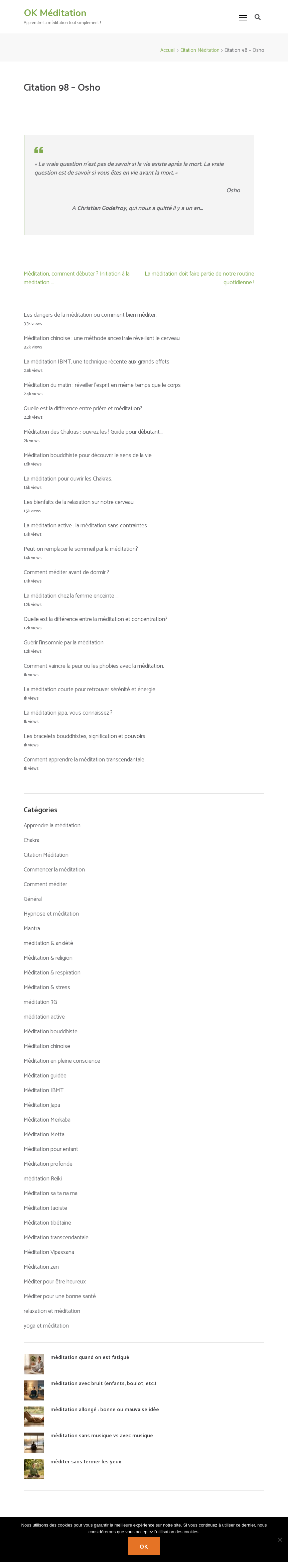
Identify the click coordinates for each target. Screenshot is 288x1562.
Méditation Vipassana (49, 1252)
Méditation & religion (48, 958)
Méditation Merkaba (47, 1120)
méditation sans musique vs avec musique (101, 1435)
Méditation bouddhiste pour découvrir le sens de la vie (88, 455)
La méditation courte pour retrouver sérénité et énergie (89, 689)
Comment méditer (45, 884)
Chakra (31, 840)
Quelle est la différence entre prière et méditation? (83, 408)
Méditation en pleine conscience (62, 1061)
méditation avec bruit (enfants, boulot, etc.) (103, 1383)
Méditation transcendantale (56, 1237)
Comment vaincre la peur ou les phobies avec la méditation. (94, 666)
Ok (144, 1547)
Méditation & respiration (52, 972)
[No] (279, 1539)
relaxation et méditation (52, 1311)
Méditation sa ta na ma (51, 1193)
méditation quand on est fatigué (89, 1357)
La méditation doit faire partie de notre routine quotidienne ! (199, 278)
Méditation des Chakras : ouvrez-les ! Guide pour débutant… (93, 432)
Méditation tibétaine (47, 1223)
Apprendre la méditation (52, 825)
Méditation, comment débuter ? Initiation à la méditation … (77, 278)
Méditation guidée (45, 1075)
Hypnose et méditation (51, 914)
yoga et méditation (46, 1326)
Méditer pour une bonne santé (60, 1296)
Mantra (32, 928)
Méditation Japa (42, 1105)
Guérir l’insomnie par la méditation (64, 642)
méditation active (44, 1017)
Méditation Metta (44, 1134)
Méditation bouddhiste (51, 1031)
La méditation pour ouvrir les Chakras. (68, 479)
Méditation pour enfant (51, 1149)
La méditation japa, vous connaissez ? (68, 713)
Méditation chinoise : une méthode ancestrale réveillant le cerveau (102, 338)
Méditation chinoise (47, 1046)
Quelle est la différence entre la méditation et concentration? (95, 619)
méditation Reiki (43, 1178)
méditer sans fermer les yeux (85, 1461)
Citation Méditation (46, 855)
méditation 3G (40, 1002)
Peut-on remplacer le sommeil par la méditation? (81, 549)
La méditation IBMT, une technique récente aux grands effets (96, 362)
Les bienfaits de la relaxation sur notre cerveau (79, 502)
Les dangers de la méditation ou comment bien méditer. (90, 315)
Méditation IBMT (43, 1090)
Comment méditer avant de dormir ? (66, 572)
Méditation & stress (47, 987)
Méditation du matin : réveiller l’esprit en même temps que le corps (102, 385)
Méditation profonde (48, 1164)
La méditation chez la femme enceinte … (71, 596)
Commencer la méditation (54, 869)
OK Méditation (55, 13)
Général (33, 899)
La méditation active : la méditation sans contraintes (85, 525)
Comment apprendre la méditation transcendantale (84, 759)
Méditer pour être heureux (55, 1281)
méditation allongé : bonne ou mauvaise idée (104, 1409)
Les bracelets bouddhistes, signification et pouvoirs (84, 736)
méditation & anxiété (48, 943)
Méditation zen (41, 1267)
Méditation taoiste (45, 1208)
